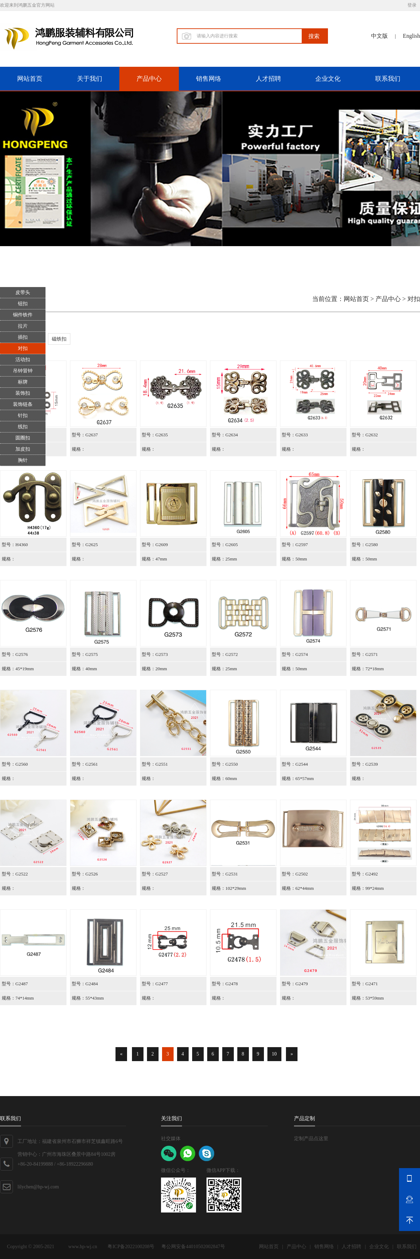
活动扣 (22, 359)
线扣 (23, 426)
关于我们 (89, 78)
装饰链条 (23, 404)
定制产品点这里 (311, 1138)
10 (274, 1054)
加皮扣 (22, 449)
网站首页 (29, 78)
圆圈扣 (22, 438)
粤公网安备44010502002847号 (193, 1246)
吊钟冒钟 (23, 370)
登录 (411, 5)
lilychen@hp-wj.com (38, 1186)
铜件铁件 (23, 314)
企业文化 (328, 78)
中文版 (379, 36)
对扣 (23, 348)
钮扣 (23, 303)
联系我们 (387, 78)
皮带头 (22, 292)
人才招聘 (268, 78)
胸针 (23, 460)
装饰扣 (22, 393)
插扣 (23, 337)
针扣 (23, 415)
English (411, 36)
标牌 (23, 382)
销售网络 (208, 78)
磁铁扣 (59, 339)
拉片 (23, 326)
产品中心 (149, 78)
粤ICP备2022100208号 (130, 1246)
